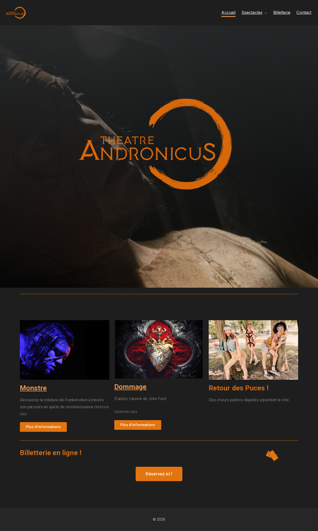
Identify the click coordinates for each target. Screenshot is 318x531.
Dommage (130, 387)
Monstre (33, 388)
